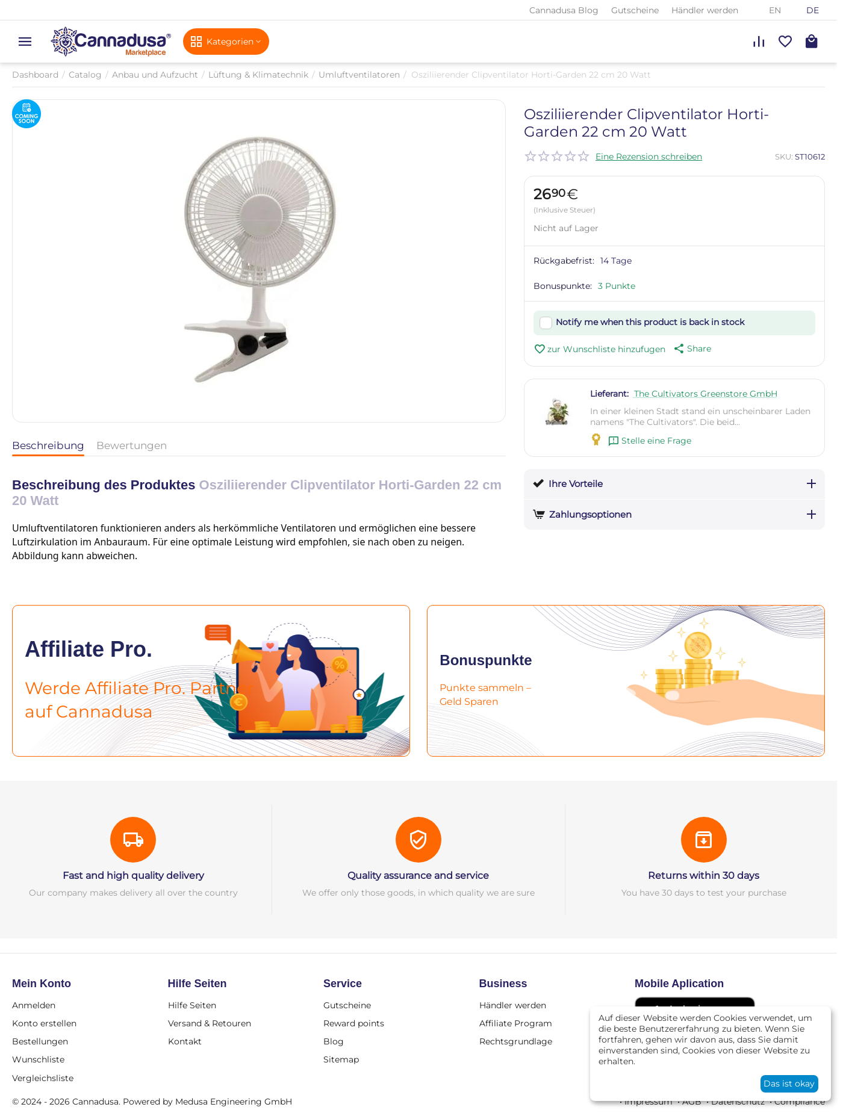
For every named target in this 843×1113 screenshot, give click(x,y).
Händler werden (704, 10)
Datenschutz (738, 1101)
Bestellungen (40, 1041)
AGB (691, 1101)
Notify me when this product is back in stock (650, 322)
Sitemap (341, 1059)
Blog (333, 1041)
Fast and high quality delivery (133, 875)
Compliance (799, 1101)
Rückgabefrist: (563, 260)
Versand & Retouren (209, 1023)
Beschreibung (48, 445)
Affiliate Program (515, 1023)
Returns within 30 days (703, 875)
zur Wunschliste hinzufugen (599, 349)
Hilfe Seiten (192, 1005)
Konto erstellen (44, 1023)
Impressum (648, 1101)
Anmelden (33, 1005)
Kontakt (185, 1041)
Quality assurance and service (418, 875)
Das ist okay (789, 1083)
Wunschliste (38, 1059)
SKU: (784, 156)
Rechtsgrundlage (515, 1041)
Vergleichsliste (42, 1078)
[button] (691, 349)
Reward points (353, 1023)
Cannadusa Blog (564, 10)
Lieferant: (609, 393)
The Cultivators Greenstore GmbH (705, 393)
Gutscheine (635, 10)
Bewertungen (131, 445)
